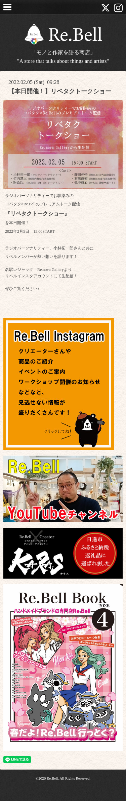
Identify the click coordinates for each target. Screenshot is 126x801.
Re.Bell (52, 778)
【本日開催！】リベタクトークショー (59, 91)
